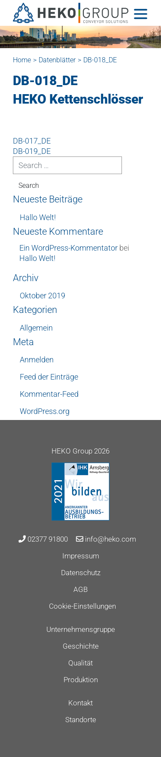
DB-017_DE (32, 140)
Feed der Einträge (49, 376)
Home (22, 60)
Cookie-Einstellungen (82, 606)
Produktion (81, 679)
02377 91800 (43, 539)
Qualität (80, 663)
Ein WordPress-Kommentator (68, 247)
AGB (80, 589)
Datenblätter (57, 60)
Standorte (80, 719)
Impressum (80, 556)
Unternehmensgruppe (80, 629)
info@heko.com (106, 539)
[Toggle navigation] (141, 14)
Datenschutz (80, 572)
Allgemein (36, 327)
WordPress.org (45, 411)
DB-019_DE (32, 151)
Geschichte (81, 646)
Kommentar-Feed (49, 393)
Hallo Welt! (38, 217)
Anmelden (37, 359)
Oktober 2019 (42, 295)
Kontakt (80, 703)
